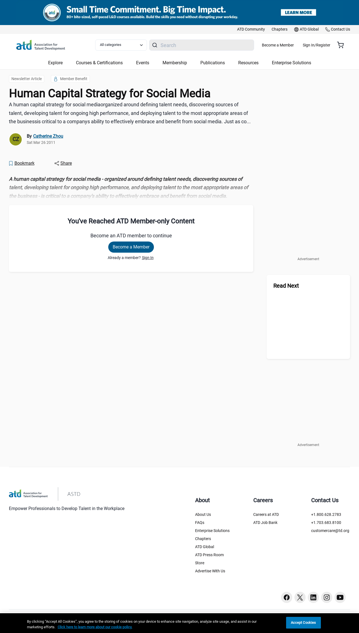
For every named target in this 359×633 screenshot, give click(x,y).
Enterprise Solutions (212, 530)
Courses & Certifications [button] (99, 62)
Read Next (286, 285)
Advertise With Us (210, 571)
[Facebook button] (286, 597)
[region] (131, 188)
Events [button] (142, 62)
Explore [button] (55, 62)
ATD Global (204, 547)
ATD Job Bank (265, 522)
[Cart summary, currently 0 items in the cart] (342, 45)
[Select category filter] (124, 45)
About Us (203, 514)
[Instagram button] (326, 597)
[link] (251, 29)
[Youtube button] (340, 597)
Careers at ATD (266, 514)
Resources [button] (248, 62)
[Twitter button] (300, 597)
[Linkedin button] (313, 597)
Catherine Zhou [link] (48, 136)
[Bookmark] (21, 163)
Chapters (203, 538)
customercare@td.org (330, 530)
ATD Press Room (209, 555)
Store (199, 563)
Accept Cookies (303, 622)
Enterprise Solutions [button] (291, 62)
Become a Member (294, 45)
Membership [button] (175, 62)
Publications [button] (212, 62)
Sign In (148, 257)
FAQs (199, 522)
